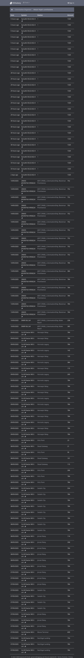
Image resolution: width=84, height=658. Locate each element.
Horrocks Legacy (43, 344)
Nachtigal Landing (43, 638)
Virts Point (40, 440)
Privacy (70, 657)
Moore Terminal (42, 632)
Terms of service (62, 657)
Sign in (71, 3)
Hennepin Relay (42, 332)
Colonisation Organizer (23, 10)
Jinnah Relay (41, 536)
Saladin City (41, 488)
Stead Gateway (42, 446)
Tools (26, 3)
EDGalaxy (15, 3)
